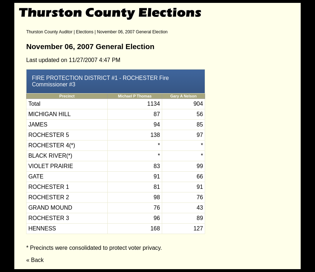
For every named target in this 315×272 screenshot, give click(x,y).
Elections (84, 31)
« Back (35, 260)
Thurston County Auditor (49, 31)
